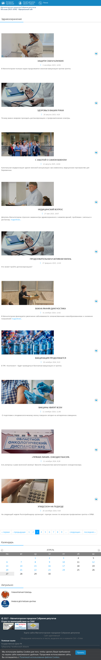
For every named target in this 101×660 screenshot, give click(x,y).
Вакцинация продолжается (50, 358)
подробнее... (16, 219)
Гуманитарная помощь (21, 592)
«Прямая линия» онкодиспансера (50, 457)
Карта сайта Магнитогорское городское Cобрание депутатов (52, 632)
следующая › (75, 532)
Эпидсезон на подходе (51, 506)
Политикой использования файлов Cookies (39, 657)
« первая (6, 532)
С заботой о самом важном (51, 159)
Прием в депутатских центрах (23, 601)
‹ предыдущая (19, 532)
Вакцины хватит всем (51, 407)
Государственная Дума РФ (11, 643)
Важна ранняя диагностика (50, 308)
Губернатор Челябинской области (15, 646)
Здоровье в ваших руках (50, 110)
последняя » (89, 532)
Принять (80, 652)
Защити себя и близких (50, 60)
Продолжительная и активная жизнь (50, 258)
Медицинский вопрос (50, 209)
